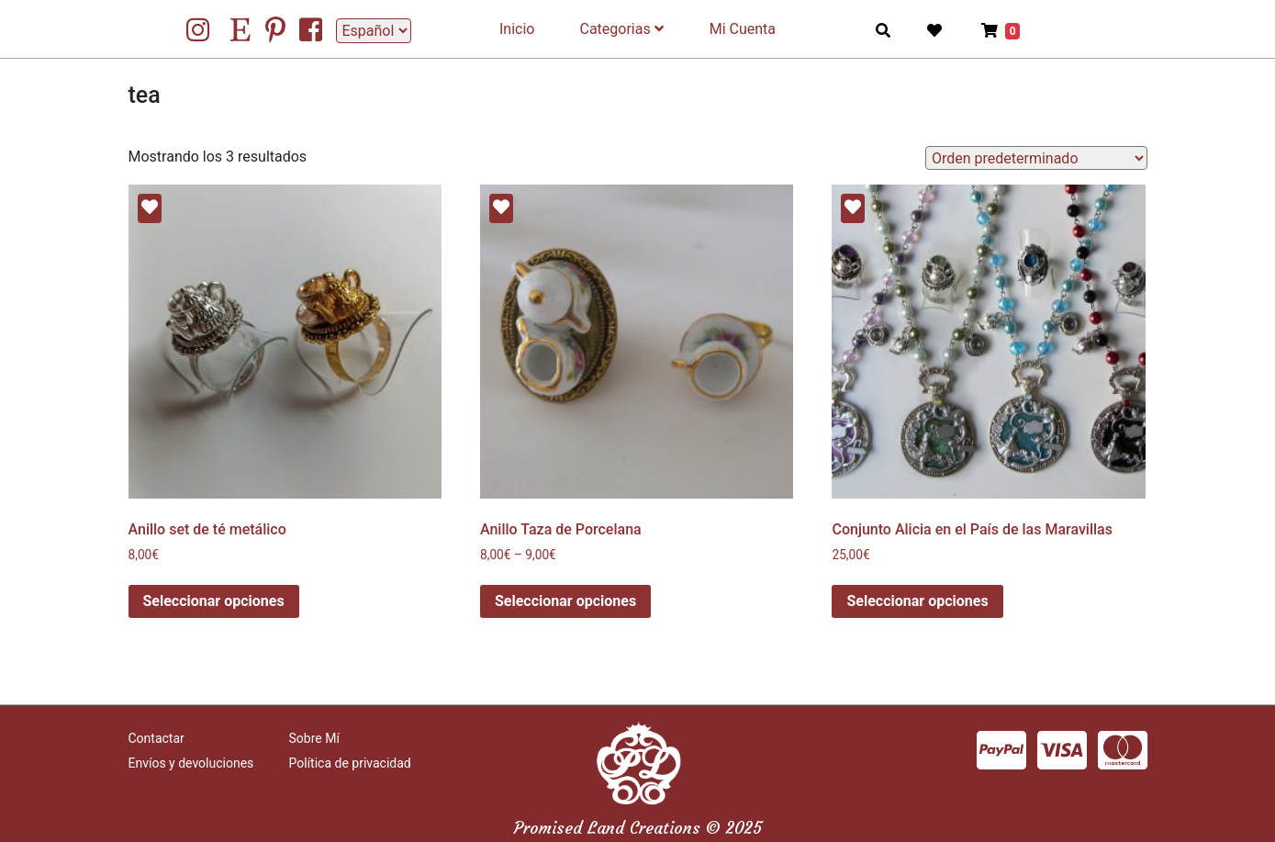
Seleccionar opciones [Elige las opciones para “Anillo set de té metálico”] (214, 601)
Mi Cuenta (743, 29)
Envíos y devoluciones (191, 763)
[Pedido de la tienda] (1035, 158)
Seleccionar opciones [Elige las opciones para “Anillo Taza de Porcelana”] (565, 601)
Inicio (516, 29)
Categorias (621, 29)
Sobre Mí (314, 738)
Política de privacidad (350, 763)
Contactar (157, 738)
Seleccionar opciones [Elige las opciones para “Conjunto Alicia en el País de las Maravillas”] (917, 601)
